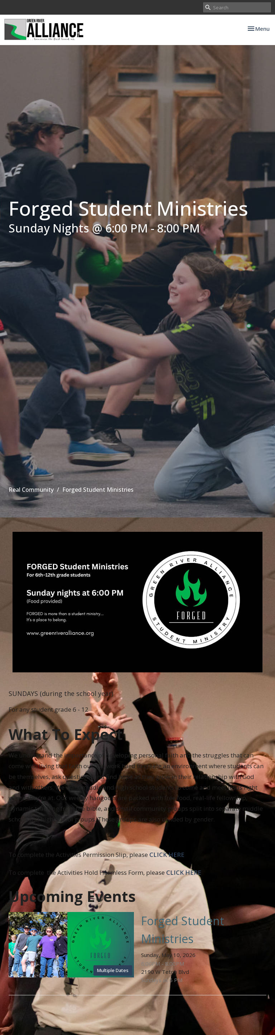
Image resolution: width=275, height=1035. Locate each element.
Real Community (31, 490)
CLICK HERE (166, 854)
